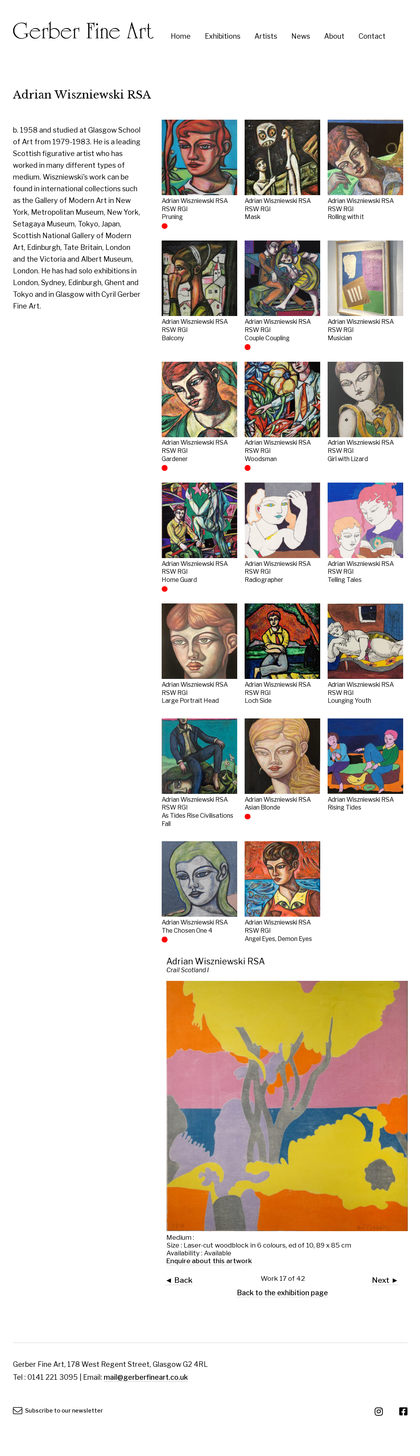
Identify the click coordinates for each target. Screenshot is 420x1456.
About (334, 36)
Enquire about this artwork (209, 1261)
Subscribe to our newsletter (58, 1410)
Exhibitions (222, 36)
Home (181, 36)
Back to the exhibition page (282, 1293)
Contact (372, 36)
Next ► (385, 1280)
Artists (265, 36)
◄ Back (179, 1280)
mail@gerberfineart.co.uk (146, 1377)
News (300, 36)
